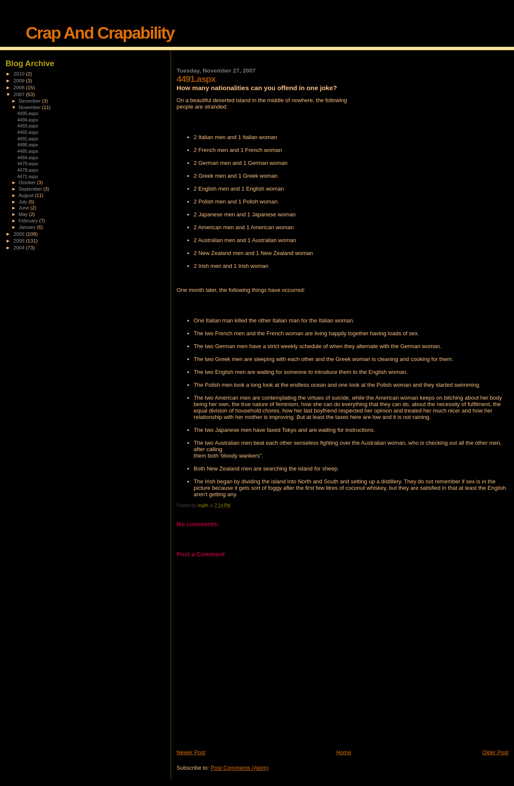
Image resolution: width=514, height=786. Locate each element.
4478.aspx (27, 170)
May (24, 214)
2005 (19, 240)
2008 (19, 87)
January (28, 227)
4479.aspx (27, 163)
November (30, 107)
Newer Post (191, 752)
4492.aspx (27, 132)
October (28, 182)
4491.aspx (27, 138)
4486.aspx (27, 144)
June (24, 207)
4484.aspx (27, 157)
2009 (19, 80)
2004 (19, 247)
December (30, 100)
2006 (19, 234)
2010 (19, 73)
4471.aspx (27, 176)
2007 (19, 94)
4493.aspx (27, 125)
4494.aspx (27, 119)
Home (343, 752)
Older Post (495, 752)
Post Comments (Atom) (239, 768)
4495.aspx (27, 113)
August (27, 195)
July (24, 201)
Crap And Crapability (100, 33)
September (31, 188)
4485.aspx (27, 151)
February (29, 220)
